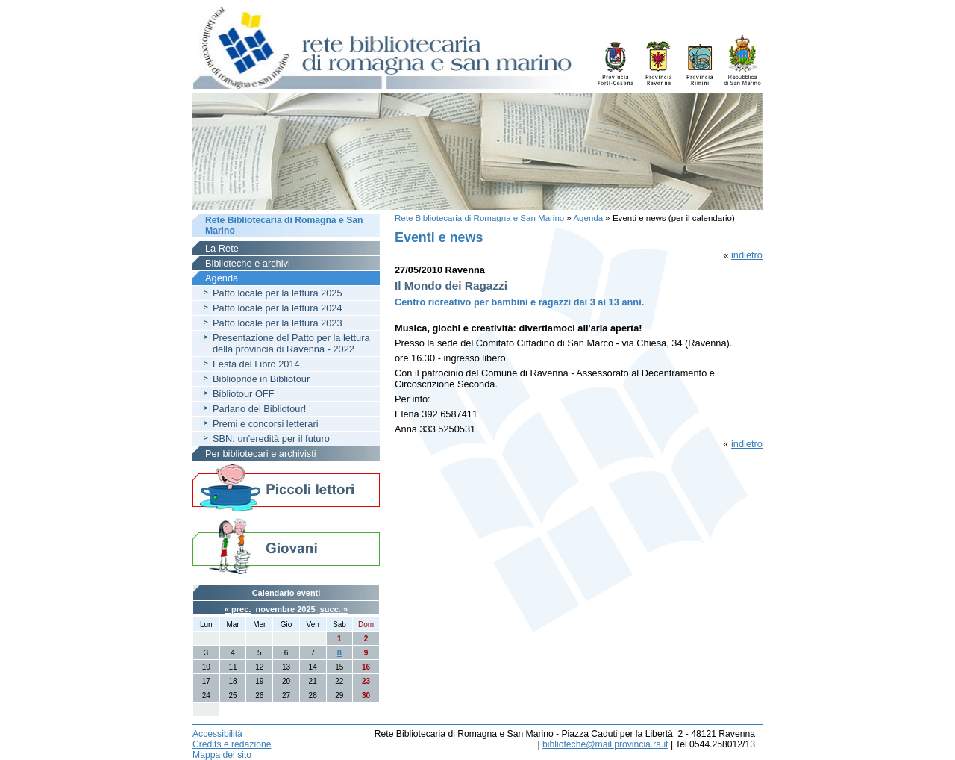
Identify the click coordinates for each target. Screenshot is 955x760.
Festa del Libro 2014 (256, 364)
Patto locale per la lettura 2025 (277, 293)
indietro (747, 255)
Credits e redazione (231, 744)
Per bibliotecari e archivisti (260, 453)
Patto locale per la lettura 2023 (277, 322)
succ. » (334, 609)
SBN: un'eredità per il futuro (271, 438)
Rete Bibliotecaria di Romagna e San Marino (479, 218)
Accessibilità (217, 734)
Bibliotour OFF (244, 393)
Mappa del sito (221, 755)
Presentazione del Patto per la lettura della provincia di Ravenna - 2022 (291, 343)
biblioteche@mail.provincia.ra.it (605, 744)
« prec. (238, 609)
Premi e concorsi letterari (266, 423)
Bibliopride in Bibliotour (261, 378)
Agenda (588, 218)
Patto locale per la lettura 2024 (277, 308)
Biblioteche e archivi (247, 263)
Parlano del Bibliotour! (259, 408)
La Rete (222, 248)
